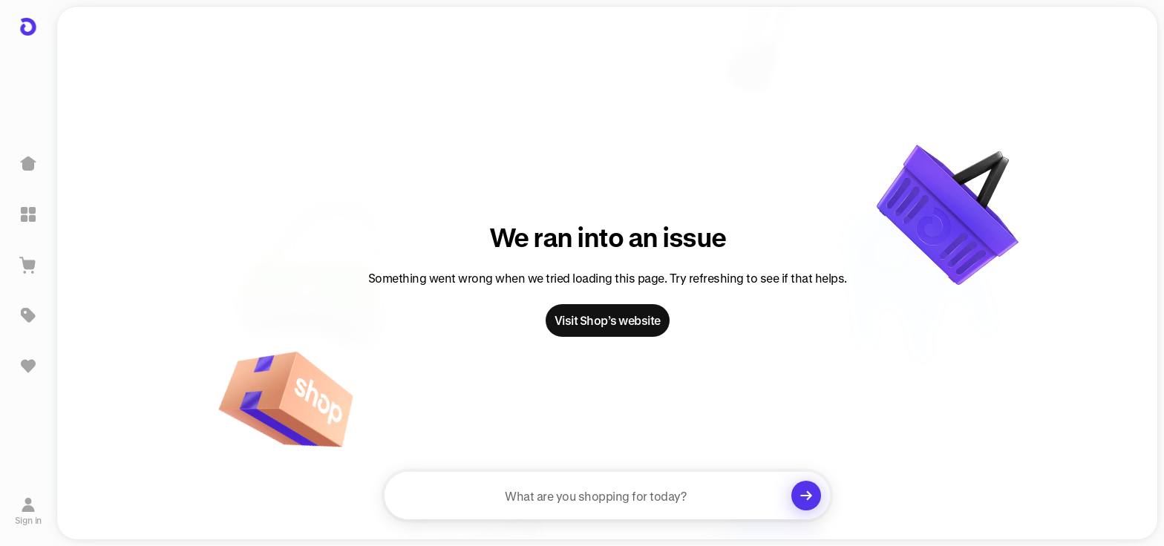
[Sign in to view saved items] (28, 366)
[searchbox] (607, 495)
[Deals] (28, 315)
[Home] (28, 164)
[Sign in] (28, 511)
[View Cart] (28, 265)
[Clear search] (806, 495)
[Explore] (28, 214)
